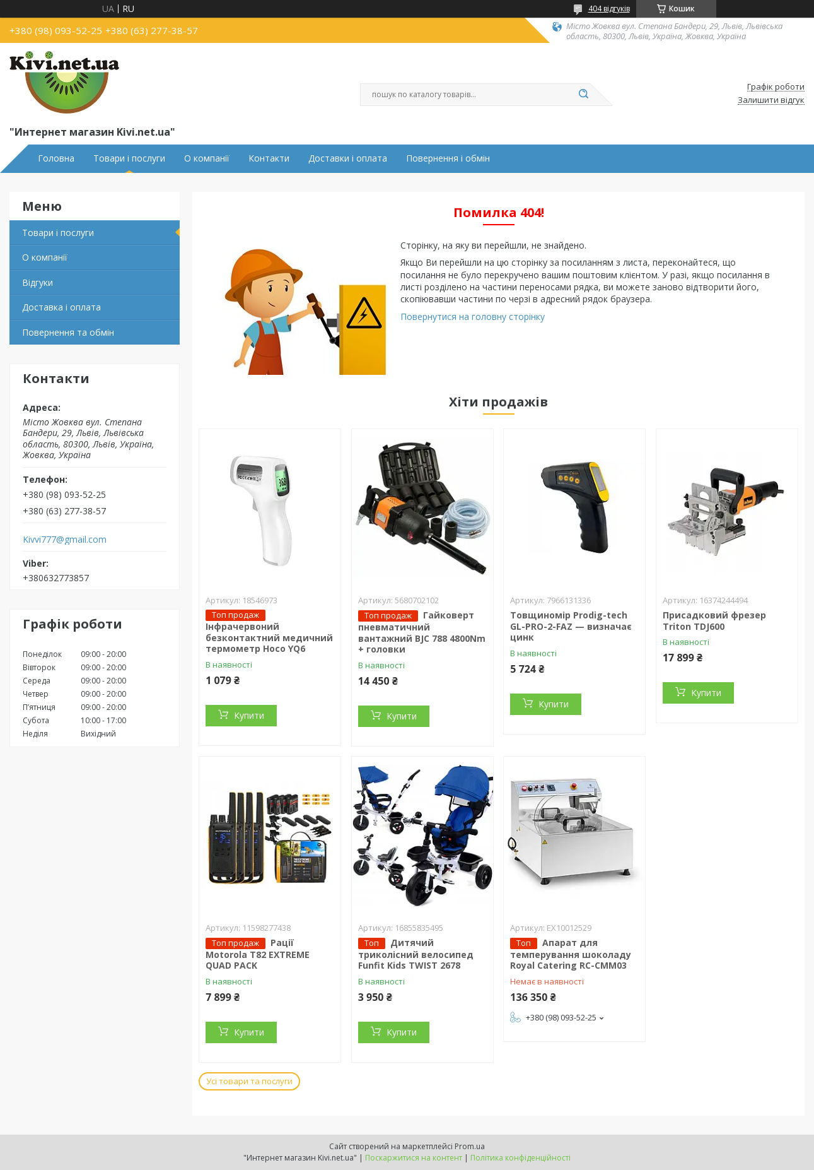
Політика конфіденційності (520, 1157)
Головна (56, 158)
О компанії (207, 158)
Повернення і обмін (448, 158)
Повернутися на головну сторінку (472, 316)
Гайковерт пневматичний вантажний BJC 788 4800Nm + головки (421, 632)
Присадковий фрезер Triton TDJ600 (714, 620)
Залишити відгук (771, 100)
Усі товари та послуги (249, 1081)
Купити (249, 715)
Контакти (268, 158)
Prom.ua (470, 1146)
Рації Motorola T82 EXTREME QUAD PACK (258, 954)
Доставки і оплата (347, 158)
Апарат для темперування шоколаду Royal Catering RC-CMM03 (570, 954)
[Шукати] (583, 94)
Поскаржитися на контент (413, 1157)
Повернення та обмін (68, 332)
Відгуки (37, 282)
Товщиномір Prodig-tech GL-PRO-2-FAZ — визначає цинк (571, 626)
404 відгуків (609, 8)
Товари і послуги (129, 158)
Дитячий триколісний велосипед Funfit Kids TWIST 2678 (416, 954)
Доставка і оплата (61, 307)
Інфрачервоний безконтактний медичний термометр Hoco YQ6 (269, 637)
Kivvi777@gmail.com (65, 539)
